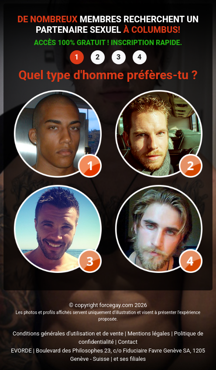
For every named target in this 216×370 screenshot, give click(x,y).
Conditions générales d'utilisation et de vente (68, 333)
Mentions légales (148, 333)
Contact (127, 342)
